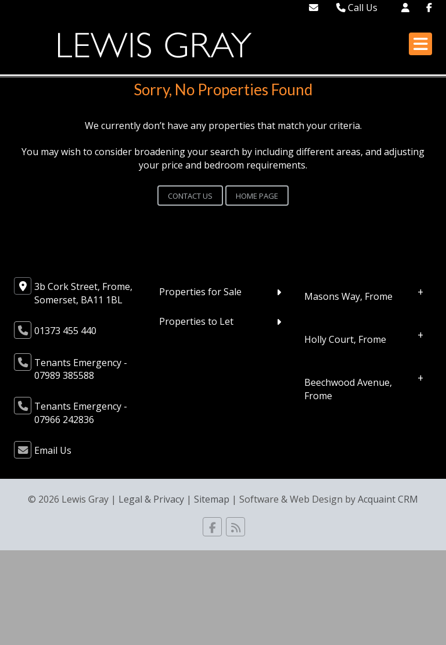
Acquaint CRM (388, 499)
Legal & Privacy (151, 499)
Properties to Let (196, 321)
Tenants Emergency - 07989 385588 (80, 369)
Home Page (257, 196)
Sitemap (211, 499)
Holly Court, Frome (345, 339)
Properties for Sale (200, 291)
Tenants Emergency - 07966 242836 (80, 413)
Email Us (52, 450)
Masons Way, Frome (348, 296)
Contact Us (190, 196)
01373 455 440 (65, 330)
